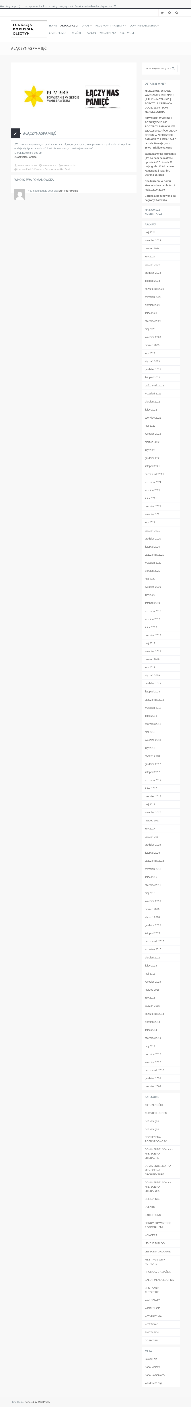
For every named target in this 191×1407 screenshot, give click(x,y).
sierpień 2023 (152, 304)
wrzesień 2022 (153, 393)
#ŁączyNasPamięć (39, 133)
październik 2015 (154, 941)
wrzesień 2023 (153, 296)
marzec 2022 (152, 441)
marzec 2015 (152, 989)
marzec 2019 (152, 659)
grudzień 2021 (153, 458)
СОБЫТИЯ (151, 1340)
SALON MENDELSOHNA (159, 1279)
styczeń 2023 (152, 361)
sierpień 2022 (152, 401)
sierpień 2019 (152, 619)
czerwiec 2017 (153, 796)
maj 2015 (150, 973)
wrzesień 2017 (153, 780)
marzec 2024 (152, 248)
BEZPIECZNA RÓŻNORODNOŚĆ (156, 1139)
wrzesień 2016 (153, 868)
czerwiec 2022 (153, 417)
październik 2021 (154, 474)
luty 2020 (150, 594)
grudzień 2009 (153, 1078)
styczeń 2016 (152, 917)
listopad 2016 (152, 852)
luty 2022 (150, 450)
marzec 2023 (152, 345)
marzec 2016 (152, 909)
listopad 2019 (152, 602)
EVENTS (150, 1206)
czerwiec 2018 (153, 723)
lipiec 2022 (151, 409)
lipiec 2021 (151, 498)
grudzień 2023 (153, 272)
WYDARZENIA (108, 33)
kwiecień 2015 (153, 981)
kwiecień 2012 (153, 1062)
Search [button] (174, 68)
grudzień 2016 (153, 844)
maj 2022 (150, 425)
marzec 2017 (152, 820)
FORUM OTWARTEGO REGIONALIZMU (158, 1225)
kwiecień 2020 (153, 586)
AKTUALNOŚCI (69, 25)
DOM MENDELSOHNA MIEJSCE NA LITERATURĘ (158, 1186)
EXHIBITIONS (153, 1215)
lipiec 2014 (151, 1029)
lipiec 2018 (151, 715)
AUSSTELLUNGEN (156, 1113)
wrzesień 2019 (153, 611)
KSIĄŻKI (76, 33)
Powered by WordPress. (37, 1402)
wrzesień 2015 (153, 949)
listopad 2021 (152, 466)
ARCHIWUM (127, 33)
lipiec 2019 (151, 627)
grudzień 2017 (153, 764)
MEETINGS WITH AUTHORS (155, 1261)
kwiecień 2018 (153, 739)
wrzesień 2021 (153, 482)
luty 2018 (150, 748)
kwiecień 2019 (153, 651)
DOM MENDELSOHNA (143, 25)
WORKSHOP (152, 1308)
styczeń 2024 (152, 264)
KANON (91, 33)
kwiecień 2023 (153, 337)
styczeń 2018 (152, 756)
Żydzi (67, 169)
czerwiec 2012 (153, 1054)
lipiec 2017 (151, 788)
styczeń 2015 (152, 1005)
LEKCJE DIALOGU (156, 1243)
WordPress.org (153, 1383)
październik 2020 (154, 554)
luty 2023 (150, 353)
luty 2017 (150, 828)
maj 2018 (150, 731)
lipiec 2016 (151, 877)
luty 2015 (150, 997)
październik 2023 (154, 288)
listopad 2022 (152, 377)
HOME (53, 25)
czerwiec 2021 (153, 506)
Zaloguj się (151, 1358)
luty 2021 (150, 522)
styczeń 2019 (152, 675)
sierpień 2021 (152, 490)
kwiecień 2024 (153, 240)
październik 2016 (154, 860)
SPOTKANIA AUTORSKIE (152, 1290)
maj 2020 (150, 578)
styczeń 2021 (152, 530)
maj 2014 (150, 1046)
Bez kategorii (152, 1121)
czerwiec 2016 (153, 885)
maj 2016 (150, 893)
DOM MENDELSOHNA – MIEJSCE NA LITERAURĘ (159, 1153)
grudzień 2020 (153, 538)
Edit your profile (68, 190)
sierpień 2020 (152, 570)
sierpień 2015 (152, 957)
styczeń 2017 (152, 836)
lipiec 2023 (151, 313)
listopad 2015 (152, 933)
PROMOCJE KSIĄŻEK (158, 1271)
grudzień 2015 (153, 925)
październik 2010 (154, 1070)
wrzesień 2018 (153, 707)
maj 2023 (150, 329)
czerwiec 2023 (153, 321)
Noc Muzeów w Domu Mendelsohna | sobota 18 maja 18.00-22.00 (160, 185)
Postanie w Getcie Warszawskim (48, 169)
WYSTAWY (151, 1324)
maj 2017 (150, 804)
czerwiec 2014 (153, 1037)
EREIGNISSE (152, 1198)
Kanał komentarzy (155, 1375)
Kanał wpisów (152, 1367)
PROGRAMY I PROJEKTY (109, 25)
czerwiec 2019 (153, 635)
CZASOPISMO (57, 33)
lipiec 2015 (151, 965)
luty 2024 (150, 256)
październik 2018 (154, 699)
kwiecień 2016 (153, 901)
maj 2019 (150, 643)
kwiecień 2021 (153, 514)
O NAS (85, 25)
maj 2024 (150, 232)
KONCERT (151, 1235)
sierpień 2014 (152, 1021)
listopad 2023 (152, 280)
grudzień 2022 (153, 369)
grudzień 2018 (153, 683)
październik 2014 (154, 1013)
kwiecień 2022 (153, 433)
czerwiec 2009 (153, 1086)
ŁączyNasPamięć (25, 169)
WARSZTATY (152, 1300)
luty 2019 (150, 667)
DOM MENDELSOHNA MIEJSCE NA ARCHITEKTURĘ (158, 1170)
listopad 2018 (152, 691)
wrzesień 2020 (153, 562)
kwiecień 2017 (153, 812)
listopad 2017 (152, 772)
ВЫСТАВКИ (152, 1332)
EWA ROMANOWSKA (27, 165)
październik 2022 (154, 385)
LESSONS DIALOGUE (158, 1251)
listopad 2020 (152, 546)
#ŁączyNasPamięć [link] (25, 156)
